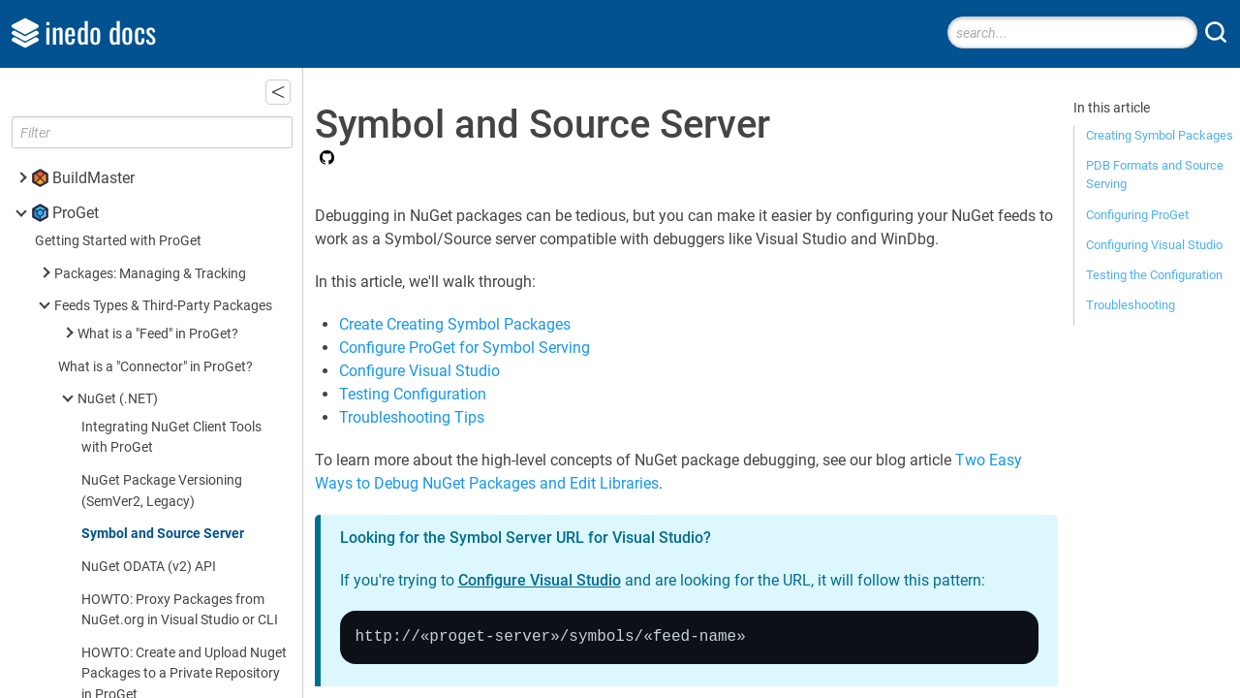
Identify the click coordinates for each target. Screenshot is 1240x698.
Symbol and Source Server (162, 533)
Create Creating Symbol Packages (455, 324)
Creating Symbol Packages (1159, 135)
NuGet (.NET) (118, 399)
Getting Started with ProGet (118, 241)
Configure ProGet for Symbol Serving (464, 347)
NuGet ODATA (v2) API (148, 566)
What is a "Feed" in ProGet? (158, 334)
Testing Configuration (412, 394)
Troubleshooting (1130, 305)
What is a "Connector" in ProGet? (155, 367)
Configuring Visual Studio (1154, 245)
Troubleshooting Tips (411, 417)
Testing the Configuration (1154, 275)
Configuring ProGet (1137, 214)
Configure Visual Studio (419, 371)
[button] (278, 92)
